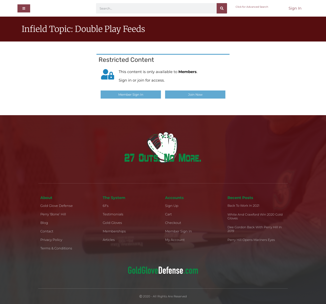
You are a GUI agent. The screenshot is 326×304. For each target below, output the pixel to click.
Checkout (173, 223)
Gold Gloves (112, 223)
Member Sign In (178, 231)
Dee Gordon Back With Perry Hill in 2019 (254, 229)
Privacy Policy (51, 240)
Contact (46, 231)
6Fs (106, 206)
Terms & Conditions (56, 248)
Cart (168, 214)
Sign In (295, 8)
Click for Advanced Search (252, 6)
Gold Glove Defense (56, 206)
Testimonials (113, 214)
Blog (44, 223)
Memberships (114, 231)
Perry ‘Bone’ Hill (53, 214)
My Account (175, 240)
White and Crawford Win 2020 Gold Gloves (255, 216)
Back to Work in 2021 (243, 206)
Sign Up (171, 206)
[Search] (222, 8)
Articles (109, 240)
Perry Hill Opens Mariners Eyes (251, 240)
